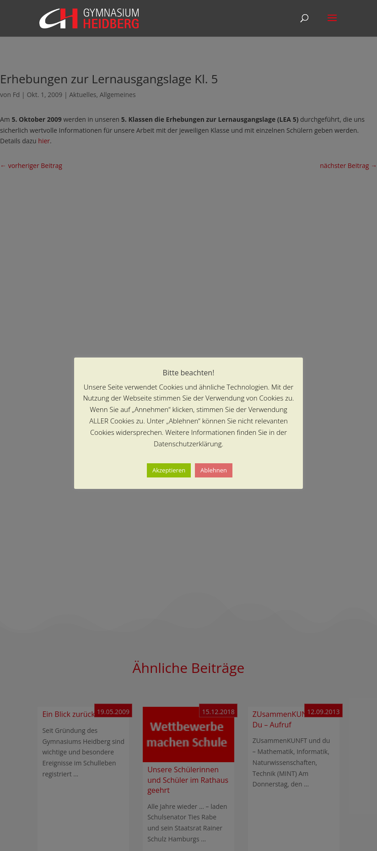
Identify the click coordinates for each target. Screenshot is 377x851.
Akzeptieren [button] (168, 470)
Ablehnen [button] (213, 470)
